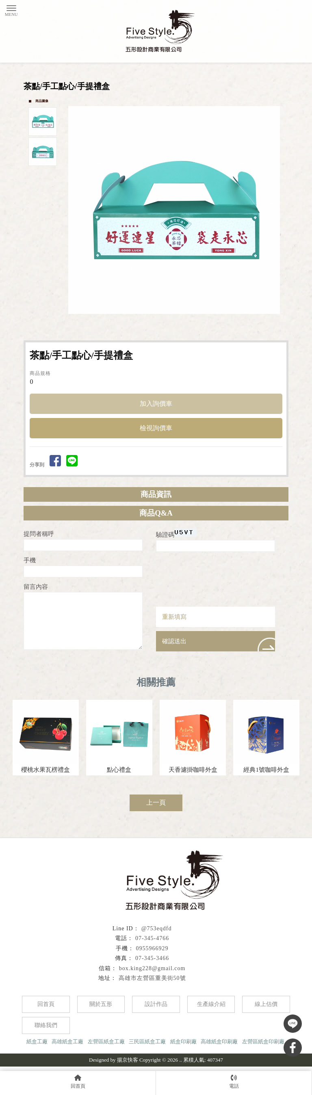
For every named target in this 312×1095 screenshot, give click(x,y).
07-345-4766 (152, 938)
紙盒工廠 (37, 1041)
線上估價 (266, 1004)
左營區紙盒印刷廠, (264, 1041)
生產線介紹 (211, 1004)
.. (180, 1060)
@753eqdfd (156, 928)
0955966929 (152, 948)
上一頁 (156, 802)
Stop (184, 323)
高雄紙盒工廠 (67, 1041)
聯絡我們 (46, 1025)
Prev (74, 209)
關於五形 (100, 1004)
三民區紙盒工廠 (147, 1041)
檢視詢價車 (156, 428)
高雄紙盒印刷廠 (219, 1041)
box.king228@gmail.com (152, 968)
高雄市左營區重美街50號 (152, 978)
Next (277, 209)
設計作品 (156, 1004)
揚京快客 (127, 1060)
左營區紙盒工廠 (106, 1041)
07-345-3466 (152, 958)
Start (178, 323)
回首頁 (45, 1004)
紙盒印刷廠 (183, 1041)
